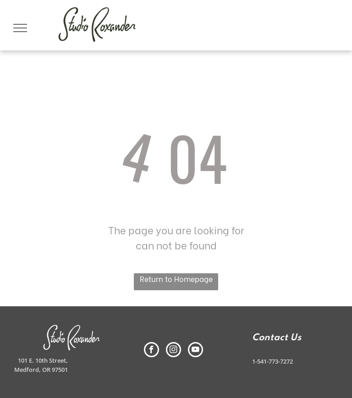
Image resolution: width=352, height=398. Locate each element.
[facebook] (151, 350)
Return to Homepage (176, 278)
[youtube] (195, 350)
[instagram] (173, 350)
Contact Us (276, 338)
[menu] (20, 28)
